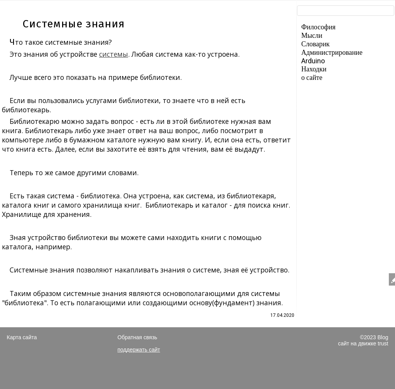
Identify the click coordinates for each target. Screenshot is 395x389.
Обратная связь (137, 337)
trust (383, 343)
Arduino (313, 61)
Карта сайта (22, 337)
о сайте (311, 77)
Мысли (311, 35)
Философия (318, 27)
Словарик (315, 44)
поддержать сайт (139, 350)
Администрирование (332, 52)
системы (113, 54)
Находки (313, 69)
